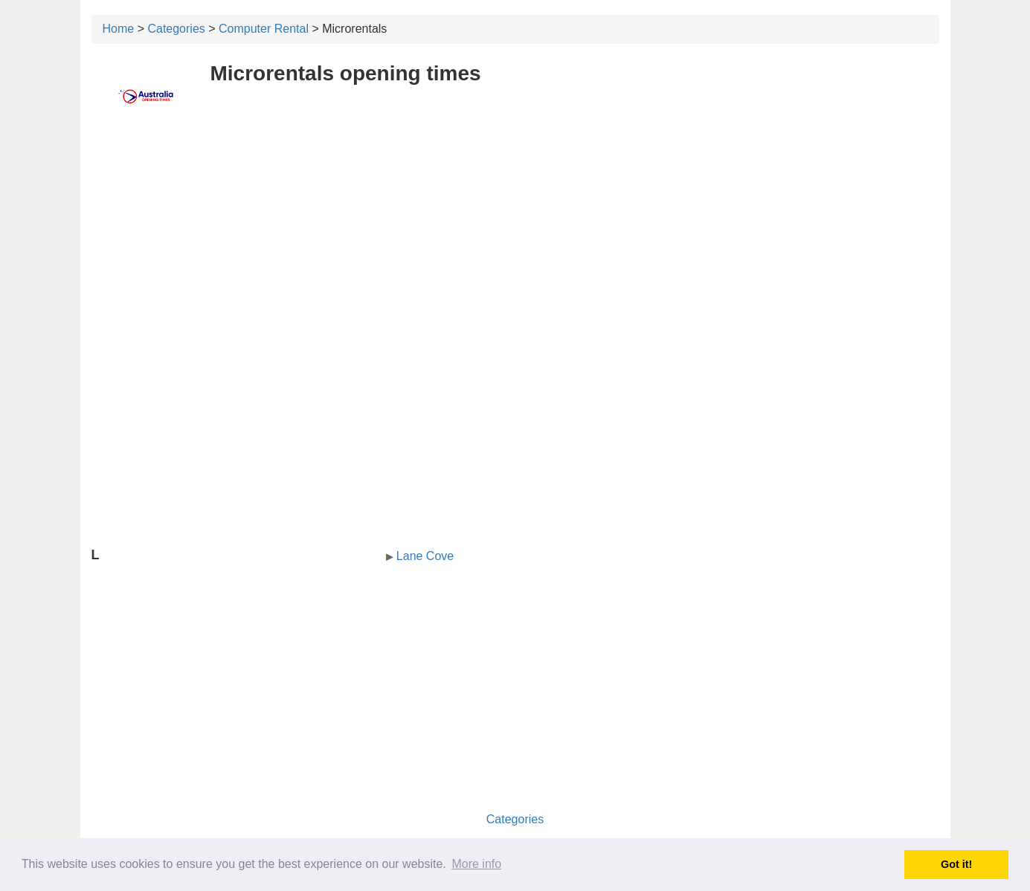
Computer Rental (264, 28)
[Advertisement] (515, 236)
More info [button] (476, 864)
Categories (176, 28)
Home (119, 28)
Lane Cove (425, 556)
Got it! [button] (956, 864)
